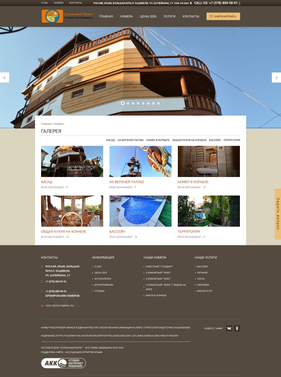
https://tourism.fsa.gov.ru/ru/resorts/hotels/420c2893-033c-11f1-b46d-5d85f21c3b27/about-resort (117, 335)
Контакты (75, 3)
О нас (44, 3)
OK (237, 328)
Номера (126, 16)
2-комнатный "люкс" (158, 279)
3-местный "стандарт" (159, 266)
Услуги (169, 16)
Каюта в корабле (156, 295)
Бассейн (215, 140)
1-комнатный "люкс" (158, 272)
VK (229, 328)
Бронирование (104, 285)
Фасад (110, 140)
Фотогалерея (103, 279)
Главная (106, 16)
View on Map (181, 3)
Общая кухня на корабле (189, 140)
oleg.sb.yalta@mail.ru (60, 305)
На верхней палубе (131, 140)
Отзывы (100, 291)
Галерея (58, 3)
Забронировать (225, 16)
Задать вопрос (278, 214)
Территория (231, 140)
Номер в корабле (157, 140)
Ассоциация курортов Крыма (84, 352)
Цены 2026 (148, 16)
